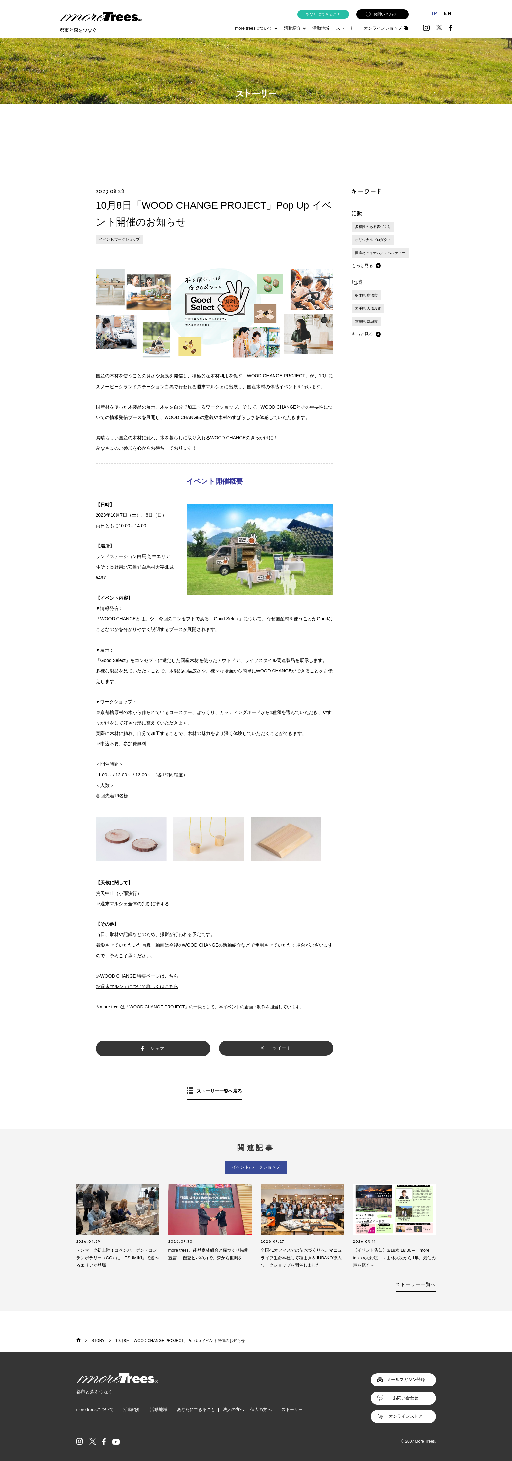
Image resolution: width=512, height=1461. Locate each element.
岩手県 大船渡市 (368, 308)
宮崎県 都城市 (366, 321)
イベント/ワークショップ (119, 239)
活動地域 (320, 28)
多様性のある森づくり (373, 227)
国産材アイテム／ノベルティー (380, 253)
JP (434, 13)
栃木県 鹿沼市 (366, 295)
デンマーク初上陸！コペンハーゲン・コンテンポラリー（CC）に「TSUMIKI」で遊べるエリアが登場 (117, 1258)
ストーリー (346, 28)
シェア (157, 1048)
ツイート (282, 1048)
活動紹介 (131, 1409)
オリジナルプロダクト (373, 240)
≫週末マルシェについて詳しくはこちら (137, 986)
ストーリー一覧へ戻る (219, 1091)
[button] (366, 265)
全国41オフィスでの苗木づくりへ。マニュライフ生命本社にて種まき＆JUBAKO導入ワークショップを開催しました (301, 1258)
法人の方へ (233, 1409)
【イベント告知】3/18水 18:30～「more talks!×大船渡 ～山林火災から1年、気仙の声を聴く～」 (394, 1258)
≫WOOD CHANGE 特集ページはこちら (137, 976)
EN (448, 13)
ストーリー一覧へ (416, 1284)
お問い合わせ (381, 14)
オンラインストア (406, 1416)
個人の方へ (261, 1409)
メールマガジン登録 (406, 1379)
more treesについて (256, 28)
